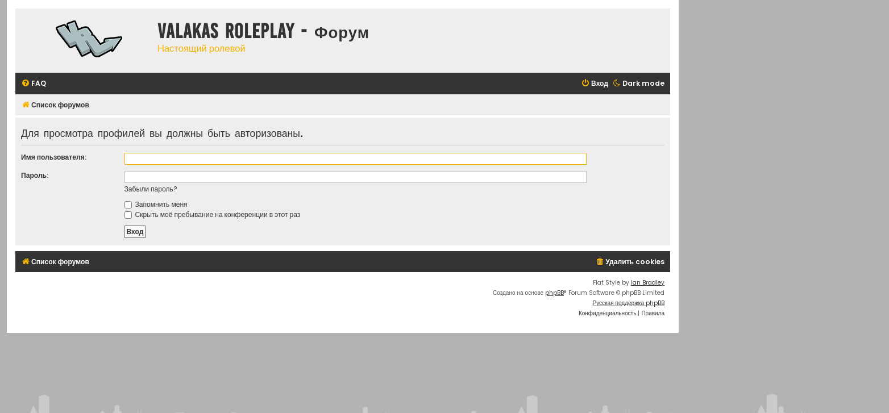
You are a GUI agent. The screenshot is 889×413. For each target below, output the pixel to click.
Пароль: (34, 175)
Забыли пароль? (150, 189)
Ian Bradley (647, 282)
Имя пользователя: (53, 157)
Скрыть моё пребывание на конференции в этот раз (212, 214)
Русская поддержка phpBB (628, 303)
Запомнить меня (156, 204)
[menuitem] (33, 83)
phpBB (554, 293)
